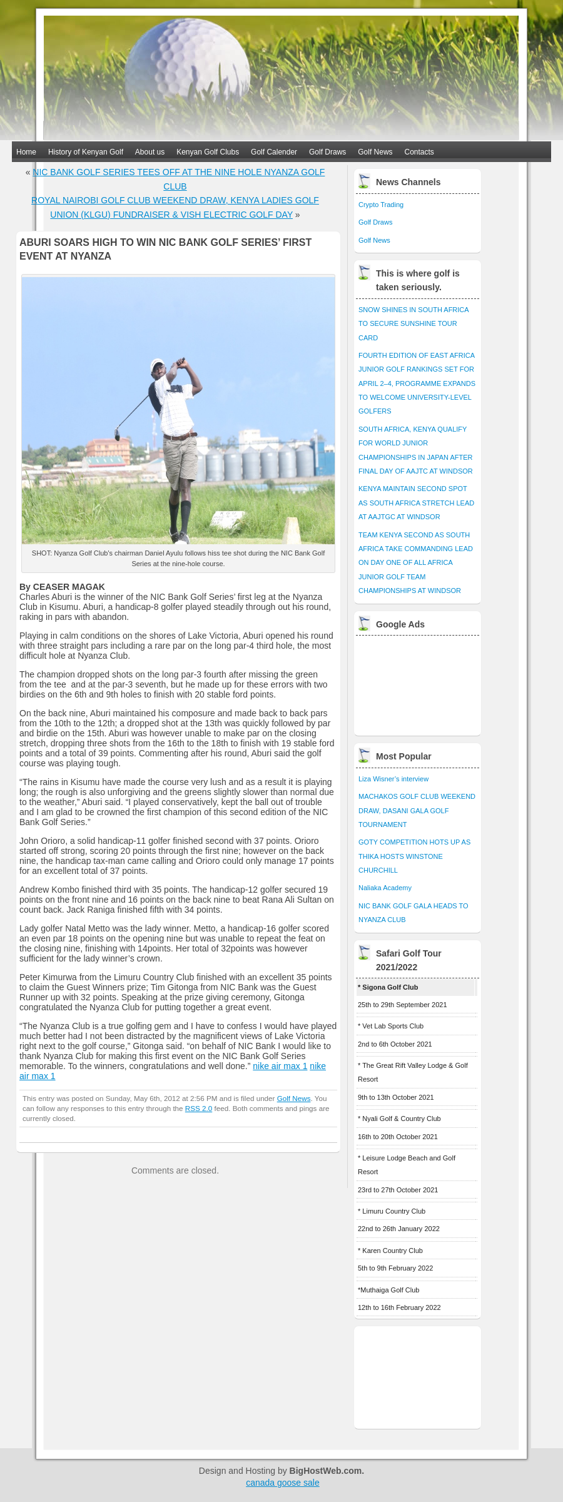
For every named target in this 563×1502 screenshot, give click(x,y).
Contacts (419, 152)
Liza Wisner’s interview (393, 779)
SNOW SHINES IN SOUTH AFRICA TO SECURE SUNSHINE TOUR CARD (413, 324)
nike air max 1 (280, 1066)
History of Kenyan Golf (85, 152)
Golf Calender (274, 152)
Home (26, 152)
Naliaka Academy (385, 887)
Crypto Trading (380, 204)
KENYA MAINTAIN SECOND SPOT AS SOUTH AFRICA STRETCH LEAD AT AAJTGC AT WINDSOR (416, 502)
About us (150, 152)
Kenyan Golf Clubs (207, 152)
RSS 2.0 (198, 1108)
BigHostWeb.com (326, 1471)
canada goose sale (283, 1483)
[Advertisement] (418, 682)
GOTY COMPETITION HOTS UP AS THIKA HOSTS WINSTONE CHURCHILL (414, 856)
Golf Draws (327, 152)
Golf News (375, 152)
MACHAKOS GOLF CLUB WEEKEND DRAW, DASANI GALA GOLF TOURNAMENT (416, 810)
